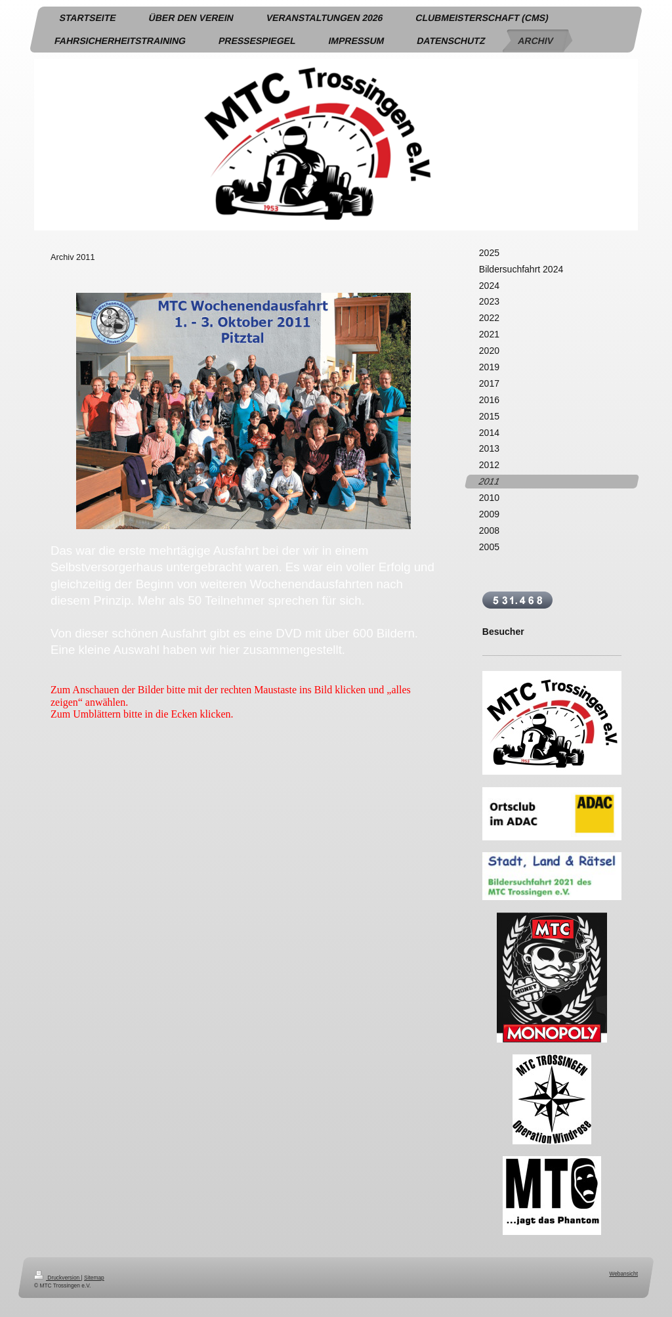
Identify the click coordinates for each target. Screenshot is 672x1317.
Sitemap (94, 1277)
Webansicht (623, 1273)
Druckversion (57, 1277)
